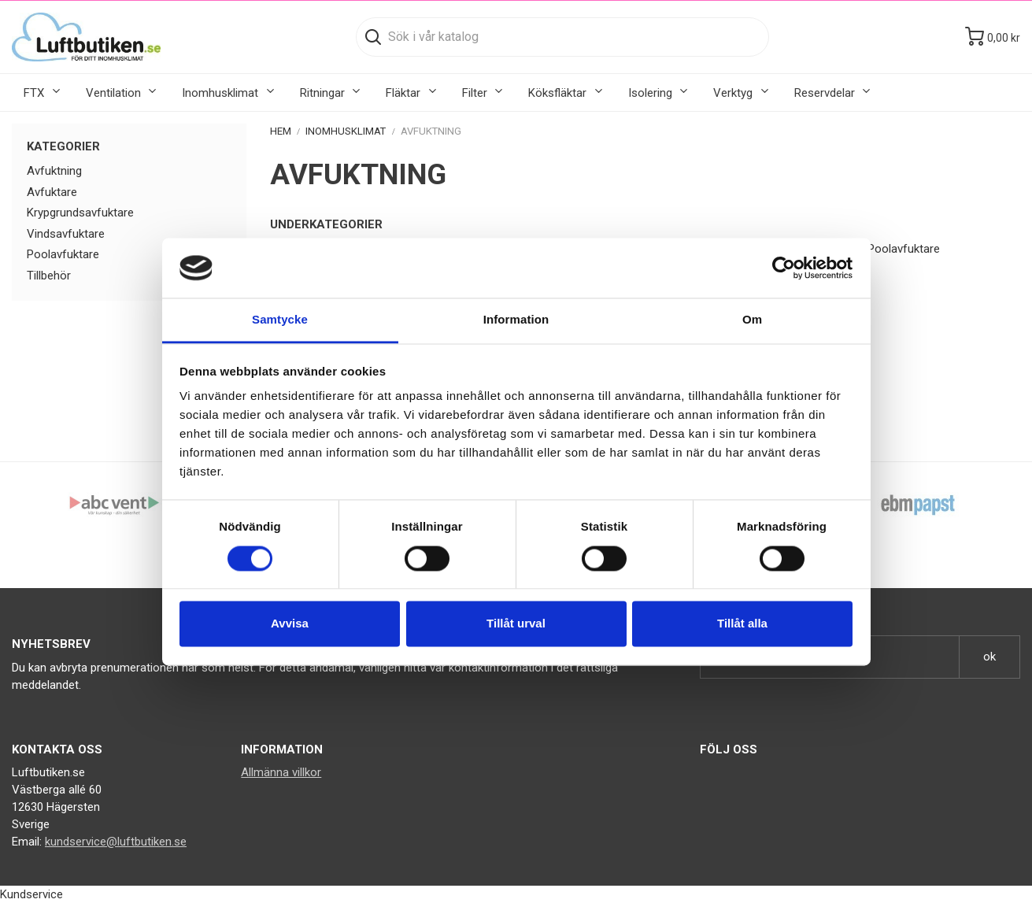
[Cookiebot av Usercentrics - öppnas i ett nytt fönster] (784, 267)
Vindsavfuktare (66, 234)
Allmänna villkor (281, 772)
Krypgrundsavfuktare (80, 212)
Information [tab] (516, 320)
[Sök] (562, 37)
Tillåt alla (742, 624)
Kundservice (31, 894)
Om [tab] (752, 320)
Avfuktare (52, 192)
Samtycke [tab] (280, 320)
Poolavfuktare (63, 254)
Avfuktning (54, 171)
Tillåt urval (516, 624)
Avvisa (290, 624)
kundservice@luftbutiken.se (116, 842)
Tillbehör (49, 275)
